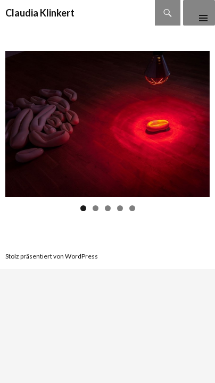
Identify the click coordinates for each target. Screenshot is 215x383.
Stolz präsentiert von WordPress (51, 256)
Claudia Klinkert (40, 13)
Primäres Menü (199, 13)
